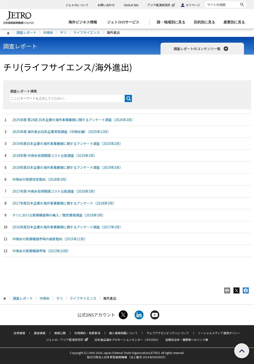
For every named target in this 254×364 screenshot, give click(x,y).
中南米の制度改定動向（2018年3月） (40, 179)
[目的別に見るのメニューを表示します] (206, 22)
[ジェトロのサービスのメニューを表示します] (124, 22)
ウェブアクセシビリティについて (167, 333)
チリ (63, 32)
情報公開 (60, 333)
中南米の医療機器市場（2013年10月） (41, 250)
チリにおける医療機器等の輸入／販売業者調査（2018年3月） (58, 215)
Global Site (131, 5)
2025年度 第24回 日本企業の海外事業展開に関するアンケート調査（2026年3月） (73, 119)
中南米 (48, 32)
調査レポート (26, 32)
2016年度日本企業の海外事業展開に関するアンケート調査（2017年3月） (67, 227)
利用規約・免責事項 (87, 333)
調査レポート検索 (23, 91)
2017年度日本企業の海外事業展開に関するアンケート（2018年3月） (64, 203)
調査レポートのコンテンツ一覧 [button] (201, 48)
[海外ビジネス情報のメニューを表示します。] (84, 22)
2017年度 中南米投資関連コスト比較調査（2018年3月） (54, 191)
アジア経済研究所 (161, 5)
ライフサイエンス (86, 32)
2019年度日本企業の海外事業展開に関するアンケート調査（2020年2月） (67, 143)
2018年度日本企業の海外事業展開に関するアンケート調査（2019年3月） (67, 167)
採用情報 (19, 333)
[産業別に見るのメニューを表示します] (235, 22)
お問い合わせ (106, 5)
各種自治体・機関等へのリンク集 (186, 340)
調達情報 (39, 333)
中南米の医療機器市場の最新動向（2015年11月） (49, 238)
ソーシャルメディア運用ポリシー (219, 333)
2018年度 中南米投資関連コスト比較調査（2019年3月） (54, 155)
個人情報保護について (123, 333)
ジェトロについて (77, 5)
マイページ (193, 5)
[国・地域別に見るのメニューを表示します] (172, 22)
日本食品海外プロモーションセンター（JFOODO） (127, 340)
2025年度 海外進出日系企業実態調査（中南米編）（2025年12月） (61, 131)
